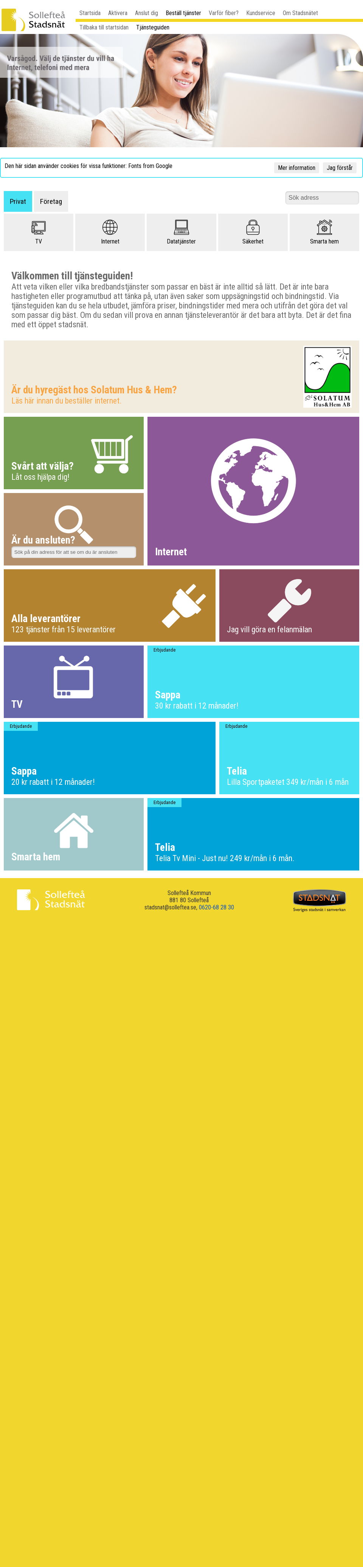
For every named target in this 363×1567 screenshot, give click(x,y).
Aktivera (117, 13)
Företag (51, 201)
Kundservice (260, 13)
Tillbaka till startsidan (104, 27)
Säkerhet (253, 232)
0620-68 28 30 (216, 907)
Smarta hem (324, 232)
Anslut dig (146, 13)
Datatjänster (181, 232)
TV (38, 232)
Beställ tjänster (183, 13)
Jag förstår (340, 167)
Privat (18, 201)
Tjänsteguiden (152, 27)
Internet (110, 232)
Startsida (90, 13)
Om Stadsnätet (300, 13)
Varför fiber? (224, 13)
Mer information (296, 167)
